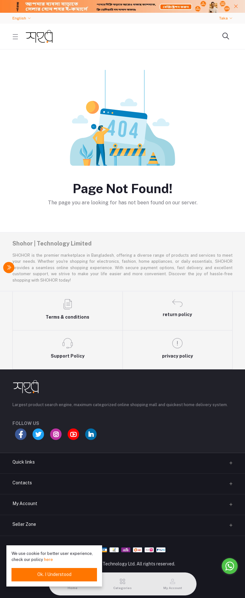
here (48, 559)
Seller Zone (24, 524)
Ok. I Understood (54, 574)
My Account (24, 503)
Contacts (22, 482)
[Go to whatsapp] (230, 566)
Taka (223, 18)
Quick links (23, 462)
